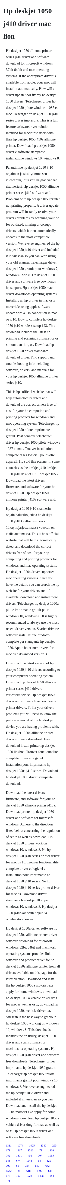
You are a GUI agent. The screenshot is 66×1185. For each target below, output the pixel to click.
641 (50, 1170)
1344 (29, 1160)
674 (18, 1160)
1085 (51, 1155)
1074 (20, 1145)
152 (18, 1175)
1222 (29, 1175)
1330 (43, 1145)
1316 (30, 1150)
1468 (51, 1150)
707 (40, 1155)
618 (28, 1170)
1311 (8, 1145)
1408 (41, 1175)
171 (8, 1150)
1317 (19, 1150)
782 (8, 1155)
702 (8, 1165)
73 (40, 1150)
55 (17, 1165)
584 (52, 1175)
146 (8, 1160)
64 (39, 1160)
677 (8, 1175)
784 (27, 1165)
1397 (39, 1170)
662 (47, 1165)
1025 (32, 1145)
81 (19, 1170)
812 (37, 1165)
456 (30, 1155)
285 (54, 1145)
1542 (9, 1170)
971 (8, 1180)
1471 (19, 1155)
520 (49, 1160)
